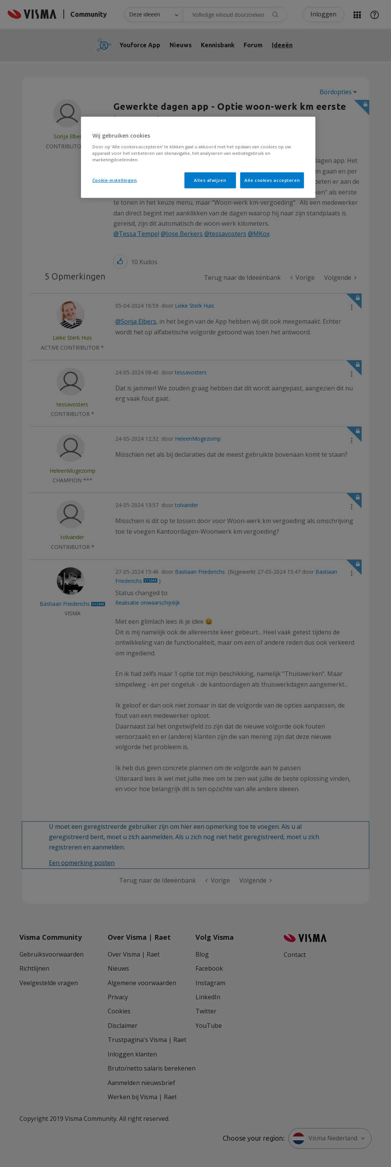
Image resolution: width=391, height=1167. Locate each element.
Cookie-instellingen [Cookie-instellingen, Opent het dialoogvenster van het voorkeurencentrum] (114, 180)
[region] (198, 157)
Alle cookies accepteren (272, 180)
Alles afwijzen (210, 180)
